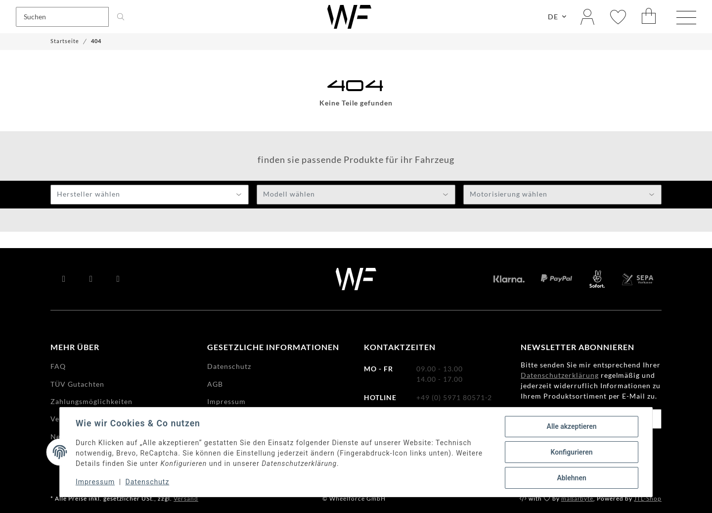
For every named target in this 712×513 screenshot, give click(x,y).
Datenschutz (148, 482)
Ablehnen (571, 478)
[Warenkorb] (649, 16)
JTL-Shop (648, 498)
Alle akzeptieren (571, 426)
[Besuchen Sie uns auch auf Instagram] (118, 279)
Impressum (95, 482)
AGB (215, 384)
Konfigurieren (571, 452)
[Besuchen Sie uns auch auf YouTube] (91, 279)
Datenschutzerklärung (560, 375)
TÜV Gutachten (77, 384)
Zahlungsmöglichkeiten (91, 401)
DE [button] (553, 16)
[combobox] (149, 195)
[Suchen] (62, 17)
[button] (587, 16)
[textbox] (149, 195)
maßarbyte (577, 498)
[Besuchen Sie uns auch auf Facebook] (64, 279)
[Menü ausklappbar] (686, 18)
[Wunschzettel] (618, 16)
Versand (186, 498)
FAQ (58, 366)
